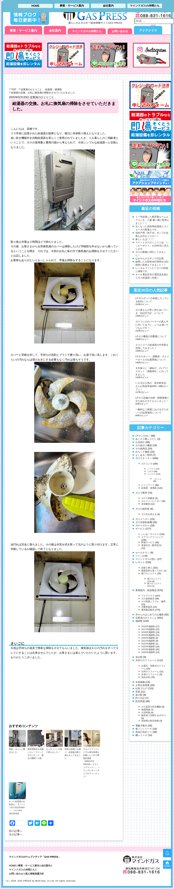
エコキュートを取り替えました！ (54, 750)
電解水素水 (141, 725)
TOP (13, 89)
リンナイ (151, 474)
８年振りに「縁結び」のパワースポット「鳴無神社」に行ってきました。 (151, 371)
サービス (140, 528)
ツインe (139, 555)
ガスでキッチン (143, 458)
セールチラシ (142, 552)
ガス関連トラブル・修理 (153, 601)
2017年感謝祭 (148, 629)
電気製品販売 (147, 609)
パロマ (150, 471)
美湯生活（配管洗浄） (152, 545)
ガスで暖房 (141, 492)
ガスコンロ (146, 463)
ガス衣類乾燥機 (143, 522)
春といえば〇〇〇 (144, 239)
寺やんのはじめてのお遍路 (149, 614)
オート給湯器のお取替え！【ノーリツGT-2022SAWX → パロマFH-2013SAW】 (17, 807)
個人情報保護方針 (34, 873)
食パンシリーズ (143, 728)
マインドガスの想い (146, 559)
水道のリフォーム (150, 674)
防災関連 (140, 701)
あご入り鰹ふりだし (146, 439)
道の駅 (138, 694)
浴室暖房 (145, 504)
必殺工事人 (146, 567)
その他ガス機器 (143, 445)
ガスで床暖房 (147, 498)
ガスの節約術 (142, 508)
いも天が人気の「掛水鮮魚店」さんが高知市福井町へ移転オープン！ (151, 386)
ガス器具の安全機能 (151, 706)
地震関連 (145, 709)
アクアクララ (148, 30)
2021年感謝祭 (148, 641)
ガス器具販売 (147, 598)
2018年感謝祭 (148, 632)
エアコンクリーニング (152, 537)
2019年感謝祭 (148, 635)
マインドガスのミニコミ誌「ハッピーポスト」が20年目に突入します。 (152, 245)
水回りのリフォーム (146, 660)
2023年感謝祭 (148, 646)
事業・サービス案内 (23, 30)
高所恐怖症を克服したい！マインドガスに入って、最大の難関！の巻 (35, 753)
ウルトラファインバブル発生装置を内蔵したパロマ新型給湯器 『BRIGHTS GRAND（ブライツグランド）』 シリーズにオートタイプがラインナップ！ (91, 763)
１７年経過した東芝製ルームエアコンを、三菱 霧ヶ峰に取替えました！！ (152, 220)
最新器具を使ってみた (152, 570)
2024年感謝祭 (148, 649)
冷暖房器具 (146, 607)
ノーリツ (151, 469)
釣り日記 (140, 698)
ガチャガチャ (142, 525)
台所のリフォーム (150, 671)
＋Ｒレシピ (157, 479)
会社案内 (55, 30)
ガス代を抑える (149, 514)
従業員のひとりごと (31, 89)
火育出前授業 (142, 685)
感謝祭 (138, 621)
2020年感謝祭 (148, 638)
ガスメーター (142, 519)
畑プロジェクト (149, 573)
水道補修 (140, 682)
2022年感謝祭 (148, 643)
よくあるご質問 (143, 455)
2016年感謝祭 (148, 626)
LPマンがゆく (142, 435)
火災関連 (145, 712)
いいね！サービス (150, 534)
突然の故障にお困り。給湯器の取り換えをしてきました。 (73, 753)
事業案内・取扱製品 (146, 590)
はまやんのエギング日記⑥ (149, 258)
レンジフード (147, 485)
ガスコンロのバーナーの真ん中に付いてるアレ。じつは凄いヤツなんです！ (151, 324)
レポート (140, 562)
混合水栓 (145, 677)
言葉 (137, 691)
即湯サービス (147, 542)
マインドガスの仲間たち (87, 31)
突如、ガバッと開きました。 (17, 750)
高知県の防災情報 (150, 720)
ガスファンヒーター (151, 501)
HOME (12, 865)
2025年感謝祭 (148, 652)
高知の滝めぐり (143, 732)
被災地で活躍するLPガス (153, 715)
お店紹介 (140, 442)
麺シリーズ (141, 735)
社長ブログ (141, 688)
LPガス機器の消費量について (151, 336)
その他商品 (141, 448)
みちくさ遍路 (142, 451)
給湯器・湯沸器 (53, 89)
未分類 (138, 657)
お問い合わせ (120, 31)
